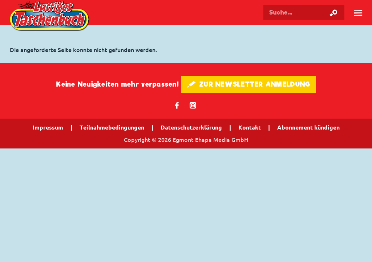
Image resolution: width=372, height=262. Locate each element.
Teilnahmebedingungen (112, 127)
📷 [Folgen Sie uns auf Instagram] (193, 105)
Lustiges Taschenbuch (50, 17)
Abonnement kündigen (308, 127)
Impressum (48, 127)
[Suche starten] (333, 12)
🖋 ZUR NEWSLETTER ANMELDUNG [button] (249, 84)
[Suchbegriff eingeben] (303, 12)
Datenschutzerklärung (191, 127)
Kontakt (249, 127)
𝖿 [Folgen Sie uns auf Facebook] (177, 105)
